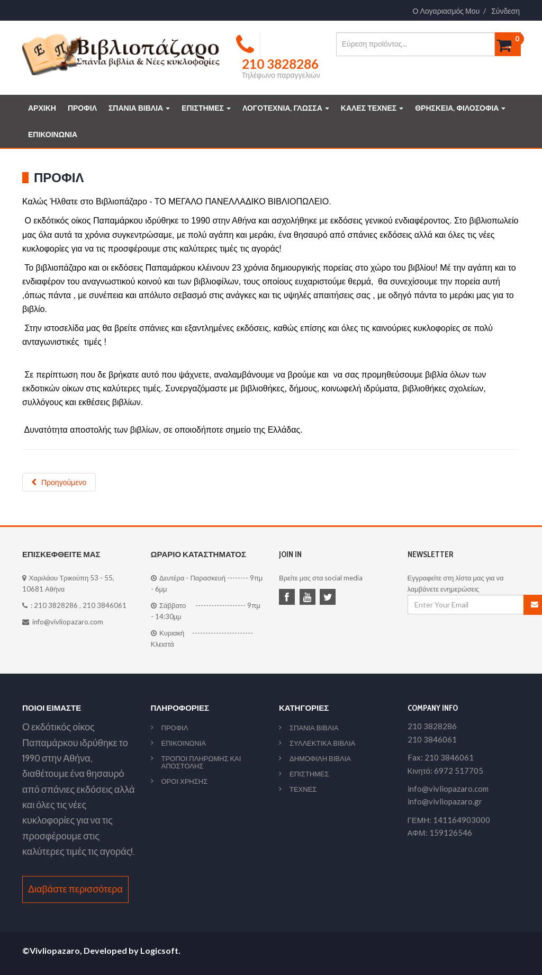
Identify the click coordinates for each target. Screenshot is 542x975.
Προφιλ (59, 177)
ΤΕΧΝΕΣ (303, 789)
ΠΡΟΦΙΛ (82, 108)
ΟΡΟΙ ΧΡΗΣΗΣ (184, 781)
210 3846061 (105, 605)
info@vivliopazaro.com (67, 622)
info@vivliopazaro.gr (445, 801)
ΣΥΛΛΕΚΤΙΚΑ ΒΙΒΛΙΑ (322, 743)
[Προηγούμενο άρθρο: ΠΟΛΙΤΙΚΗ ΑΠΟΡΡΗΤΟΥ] (59, 482)
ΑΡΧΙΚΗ (42, 108)
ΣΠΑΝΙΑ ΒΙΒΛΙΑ (139, 108)
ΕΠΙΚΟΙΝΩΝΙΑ (52, 134)
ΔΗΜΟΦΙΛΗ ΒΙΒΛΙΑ (320, 758)
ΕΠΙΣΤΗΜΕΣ (206, 108)
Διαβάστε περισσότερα (75, 889)
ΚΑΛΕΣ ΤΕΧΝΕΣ (372, 108)
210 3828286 (56, 605)
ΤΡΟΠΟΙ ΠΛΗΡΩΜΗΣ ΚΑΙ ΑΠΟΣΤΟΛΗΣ (201, 762)
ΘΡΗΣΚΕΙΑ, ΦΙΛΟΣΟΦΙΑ (460, 108)
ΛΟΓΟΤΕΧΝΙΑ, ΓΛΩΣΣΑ (285, 108)
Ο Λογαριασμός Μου (446, 11)
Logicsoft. (160, 950)
